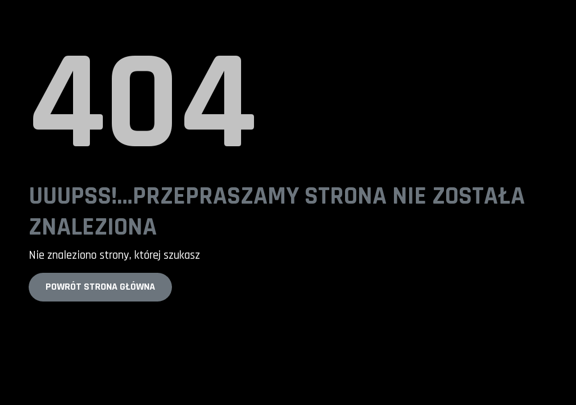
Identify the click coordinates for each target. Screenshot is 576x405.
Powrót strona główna (100, 286)
